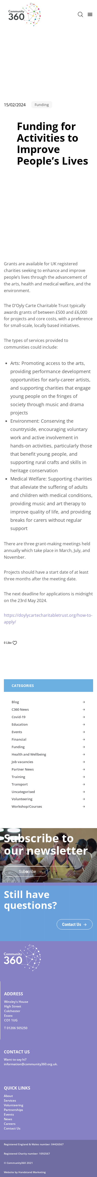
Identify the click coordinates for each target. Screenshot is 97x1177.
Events (17, 732)
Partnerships (13, 1110)
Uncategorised (23, 791)
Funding (18, 746)
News (8, 1119)
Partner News (23, 769)
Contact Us (12, 1128)
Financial (19, 739)
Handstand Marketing (32, 1172)
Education (20, 724)
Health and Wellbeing (29, 754)
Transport (20, 784)
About (8, 1096)
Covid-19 (18, 717)
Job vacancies (22, 761)
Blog (15, 702)
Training (18, 776)
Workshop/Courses (27, 806)
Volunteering (22, 799)
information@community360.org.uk (30, 1064)
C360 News (20, 709)
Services (10, 1100)
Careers (10, 1124)
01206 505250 (17, 1028)
